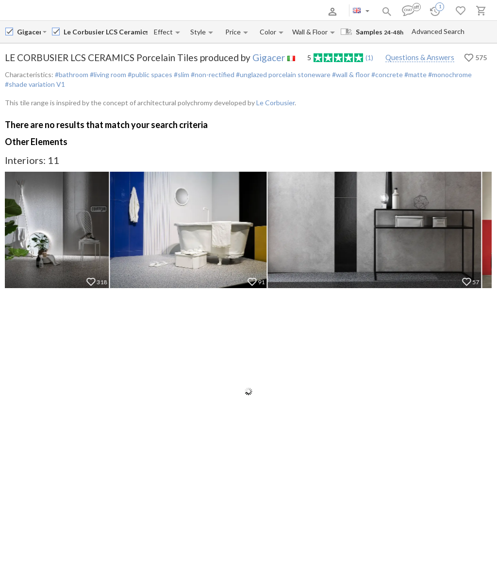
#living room (107, 74)
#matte (415, 74)
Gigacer (268, 57)
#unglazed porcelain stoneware (282, 74)
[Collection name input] (106, 32)
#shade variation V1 (35, 84)
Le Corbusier (275, 102)
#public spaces (149, 74)
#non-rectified (211, 74)
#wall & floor (350, 74)
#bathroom (71, 74)
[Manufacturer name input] (29, 32)
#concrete (386, 74)
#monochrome (449, 74)
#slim (180, 74)
